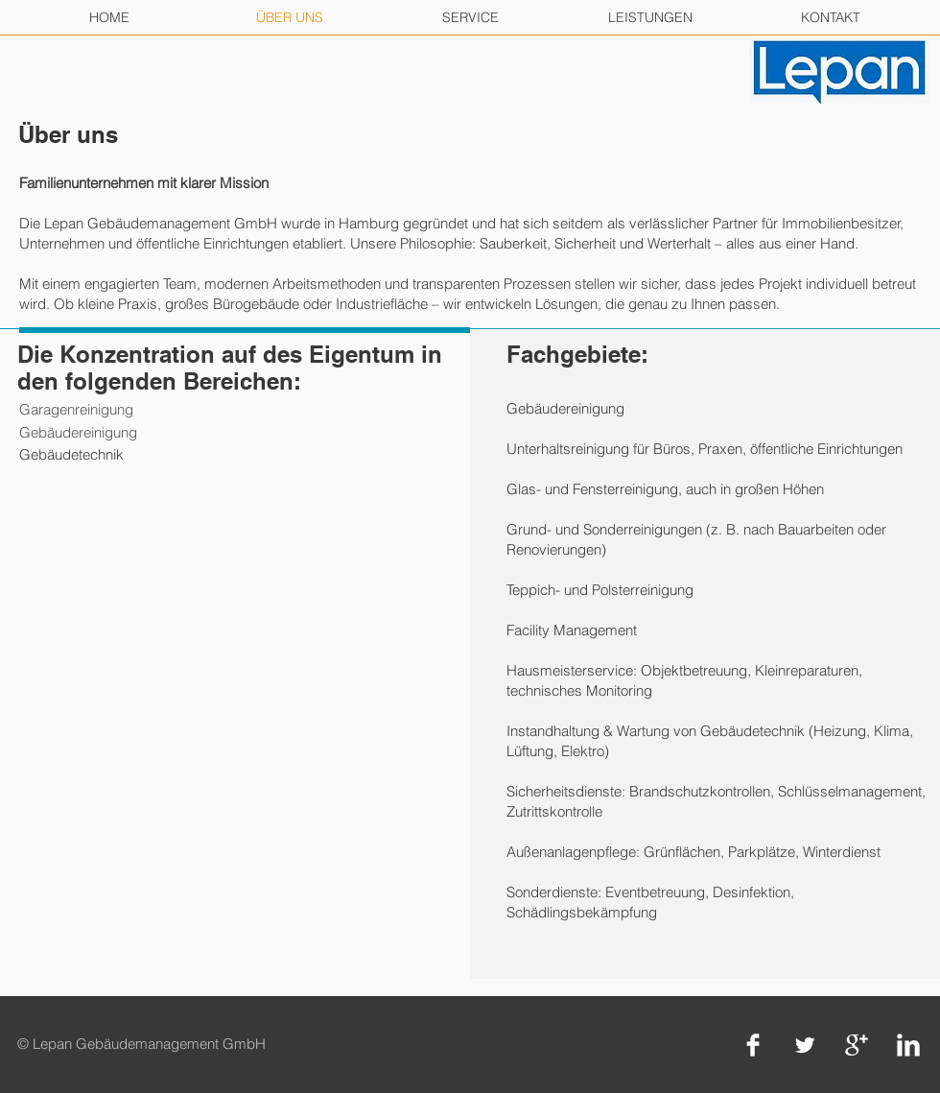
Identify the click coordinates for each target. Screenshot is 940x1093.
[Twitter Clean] (804, 1045)
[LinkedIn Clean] (908, 1045)
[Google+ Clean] (856, 1045)
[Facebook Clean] (752, 1045)
